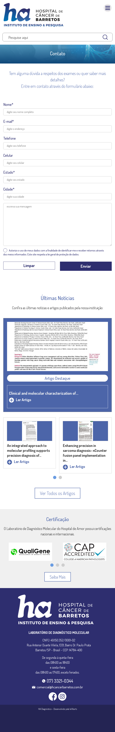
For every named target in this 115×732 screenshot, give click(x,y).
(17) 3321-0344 (60, 681)
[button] (55, 477)
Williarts (73, 709)
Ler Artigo (20, 399)
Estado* (9, 172)
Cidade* (8, 189)
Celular (8, 155)
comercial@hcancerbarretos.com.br (60, 687)
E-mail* (8, 121)
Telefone (9, 138)
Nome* (8, 104)
